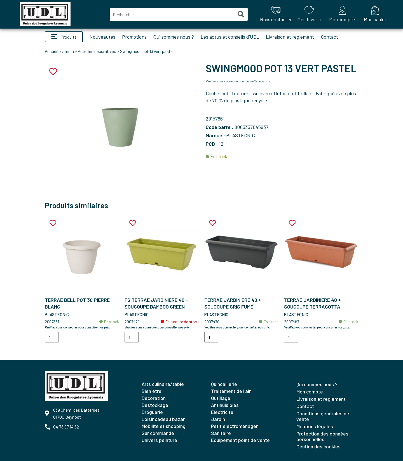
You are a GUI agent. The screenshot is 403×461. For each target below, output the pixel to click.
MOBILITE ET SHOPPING (164, 426)
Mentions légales (314, 426)
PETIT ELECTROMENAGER (234, 426)
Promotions (134, 37)
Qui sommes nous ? (173, 37)
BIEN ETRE (151, 391)
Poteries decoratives (97, 51)
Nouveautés (102, 37)
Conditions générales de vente (322, 416)
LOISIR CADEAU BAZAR (163, 419)
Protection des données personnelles (322, 436)
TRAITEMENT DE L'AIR (231, 391)
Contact (329, 37)
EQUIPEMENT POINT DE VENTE (240, 440)
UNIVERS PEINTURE (159, 440)
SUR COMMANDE (158, 433)
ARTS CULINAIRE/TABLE (163, 384)
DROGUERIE (152, 412)
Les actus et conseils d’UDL (230, 37)
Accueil (51, 51)
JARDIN (218, 419)
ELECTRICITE (222, 412)
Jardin (68, 51)
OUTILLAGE (220, 398)
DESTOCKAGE (155, 405)
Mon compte (309, 391)
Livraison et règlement (290, 37)
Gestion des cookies (318, 446)
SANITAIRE (221, 433)
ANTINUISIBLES (225, 405)
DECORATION (154, 398)
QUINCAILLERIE (224, 384)
